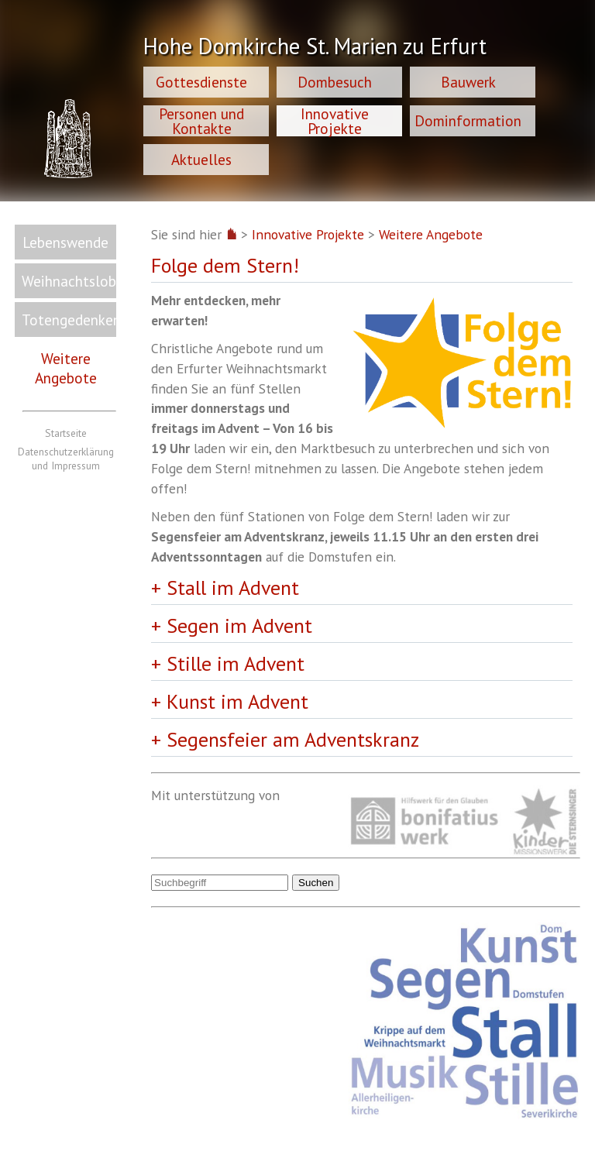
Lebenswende (65, 242)
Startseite (66, 433)
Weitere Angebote (66, 368)
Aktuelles (201, 159)
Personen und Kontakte (201, 120)
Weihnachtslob (69, 280)
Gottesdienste (201, 81)
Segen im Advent (239, 625)
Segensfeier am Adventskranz (293, 739)
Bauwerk (468, 81)
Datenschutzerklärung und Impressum (66, 458)
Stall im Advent (233, 587)
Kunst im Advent (237, 701)
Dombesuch (335, 81)
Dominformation (467, 120)
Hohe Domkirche (315, 48)
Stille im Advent (235, 663)
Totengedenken (69, 319)
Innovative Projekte (335, 120)
